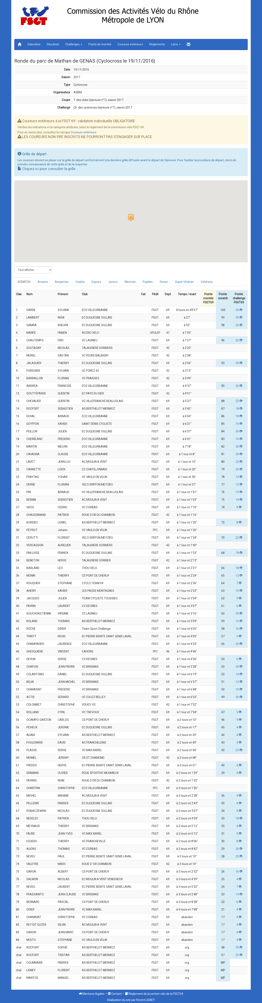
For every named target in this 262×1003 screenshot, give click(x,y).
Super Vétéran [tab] (184, 281)
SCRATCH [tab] (24, 281)
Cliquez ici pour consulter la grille (47, 169)
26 (239, 325)
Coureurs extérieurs (130, 44)
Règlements (157, 44)
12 (239, 484)
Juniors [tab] (113, 281)
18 (239, 408)
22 (239, 340)
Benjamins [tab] (62, 281)
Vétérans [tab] (207, 281)
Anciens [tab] (42, 281)
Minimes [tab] (130, 281)
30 (239, 310)
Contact (115, 993)
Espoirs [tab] (96, 281)
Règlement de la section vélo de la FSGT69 (154, 993)
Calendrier (34, 44)
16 (239, 423)
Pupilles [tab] (148, 281)
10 (239, 492)
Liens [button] (176, 44)
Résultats (53, 44)
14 (239, 477)
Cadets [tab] (80, 281)
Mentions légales (91, 993)
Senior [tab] (164, 281)
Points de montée (99, 44)
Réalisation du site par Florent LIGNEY (131, 1000)
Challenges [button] (73, 44)
